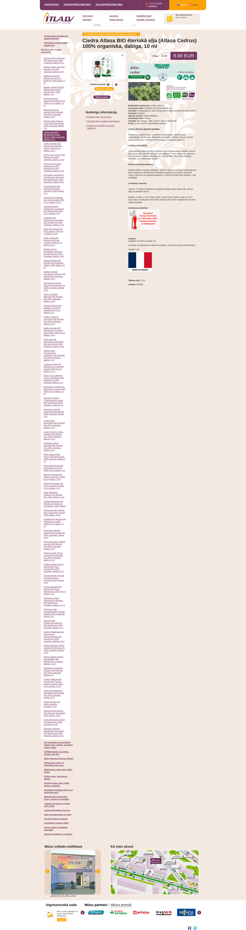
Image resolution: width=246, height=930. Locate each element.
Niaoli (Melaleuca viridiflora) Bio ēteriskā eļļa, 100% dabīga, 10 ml (54, 494)
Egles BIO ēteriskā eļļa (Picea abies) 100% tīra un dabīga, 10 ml (53, 231)
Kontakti (87, 19)
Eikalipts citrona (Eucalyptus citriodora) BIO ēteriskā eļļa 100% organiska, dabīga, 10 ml (54, 252)
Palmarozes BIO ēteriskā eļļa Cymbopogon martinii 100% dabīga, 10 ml (54, 512)
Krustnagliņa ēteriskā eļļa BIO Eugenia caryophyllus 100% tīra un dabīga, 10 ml (54, 390)
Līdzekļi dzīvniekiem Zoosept (57, 810)
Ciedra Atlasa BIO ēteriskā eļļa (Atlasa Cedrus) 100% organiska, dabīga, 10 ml (54, 136)
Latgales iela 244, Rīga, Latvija (63, 896)
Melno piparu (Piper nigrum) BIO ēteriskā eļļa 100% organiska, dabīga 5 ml (54, 458)
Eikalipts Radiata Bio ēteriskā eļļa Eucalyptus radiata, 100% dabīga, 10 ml (54, 264)
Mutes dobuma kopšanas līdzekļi (58, 759)
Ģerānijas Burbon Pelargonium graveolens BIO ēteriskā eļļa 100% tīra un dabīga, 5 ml (54, 210)
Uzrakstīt (61, 920)
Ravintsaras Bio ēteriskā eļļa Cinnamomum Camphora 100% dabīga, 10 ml (54, 579)
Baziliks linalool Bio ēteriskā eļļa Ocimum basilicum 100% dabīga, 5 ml (54, 79)
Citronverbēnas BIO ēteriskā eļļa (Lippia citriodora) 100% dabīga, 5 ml (54, 190)
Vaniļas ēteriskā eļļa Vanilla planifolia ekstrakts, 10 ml (52, 704)
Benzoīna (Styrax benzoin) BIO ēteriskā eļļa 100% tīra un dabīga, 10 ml (54, 102)
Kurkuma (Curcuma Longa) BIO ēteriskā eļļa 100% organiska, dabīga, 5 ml (54, 413)
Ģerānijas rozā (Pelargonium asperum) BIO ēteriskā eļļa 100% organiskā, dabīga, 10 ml (54, 221)
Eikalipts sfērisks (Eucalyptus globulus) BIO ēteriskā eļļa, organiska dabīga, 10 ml (54, 275)
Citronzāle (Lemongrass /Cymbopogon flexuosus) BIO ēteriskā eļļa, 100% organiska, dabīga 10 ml (54, 178)
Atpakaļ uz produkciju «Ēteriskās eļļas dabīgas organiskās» (112, 34)
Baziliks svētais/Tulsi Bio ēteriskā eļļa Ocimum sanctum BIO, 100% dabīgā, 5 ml (54, 90)
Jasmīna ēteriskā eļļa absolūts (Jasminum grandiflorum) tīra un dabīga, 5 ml (52, 309)
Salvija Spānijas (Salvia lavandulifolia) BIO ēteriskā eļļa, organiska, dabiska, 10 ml (53, 660)
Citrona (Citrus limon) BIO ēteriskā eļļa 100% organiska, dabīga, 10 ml (54, 157)
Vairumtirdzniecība (77, 4)
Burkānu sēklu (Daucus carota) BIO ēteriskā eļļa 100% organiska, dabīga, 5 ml (54, 124)
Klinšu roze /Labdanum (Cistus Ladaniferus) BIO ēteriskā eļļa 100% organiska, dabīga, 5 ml (54, 379)
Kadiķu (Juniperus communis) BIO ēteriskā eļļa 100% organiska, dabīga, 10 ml (54, 320)
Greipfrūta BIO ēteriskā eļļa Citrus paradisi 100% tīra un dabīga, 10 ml (54, 200)
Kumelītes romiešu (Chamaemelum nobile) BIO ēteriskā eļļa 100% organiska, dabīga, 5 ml (53, 401)
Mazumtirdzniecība (109, 4)
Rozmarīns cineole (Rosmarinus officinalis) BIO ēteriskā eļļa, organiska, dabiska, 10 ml (54, 601)
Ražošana (52, 4)
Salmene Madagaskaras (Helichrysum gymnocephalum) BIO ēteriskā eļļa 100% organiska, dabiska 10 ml (54, 636)
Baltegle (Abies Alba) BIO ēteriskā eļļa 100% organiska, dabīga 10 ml (54, 69)
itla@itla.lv (153, 6)
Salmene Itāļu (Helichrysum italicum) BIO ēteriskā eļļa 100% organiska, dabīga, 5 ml (53, 624)
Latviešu (195, 5)
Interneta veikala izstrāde (55, 928)
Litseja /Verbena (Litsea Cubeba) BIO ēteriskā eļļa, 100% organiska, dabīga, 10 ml (53, 435)
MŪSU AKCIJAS (116, 19)
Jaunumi (114, 16)
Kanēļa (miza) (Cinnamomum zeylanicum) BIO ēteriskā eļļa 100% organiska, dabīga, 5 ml (54, 355)
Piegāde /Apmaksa (145, 19)
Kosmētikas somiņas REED (56, 823)
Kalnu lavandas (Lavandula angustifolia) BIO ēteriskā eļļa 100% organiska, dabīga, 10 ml (54, 343)
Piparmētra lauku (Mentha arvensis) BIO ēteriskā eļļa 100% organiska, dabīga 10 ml (54, 545)
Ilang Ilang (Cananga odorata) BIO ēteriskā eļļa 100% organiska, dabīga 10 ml (54, 286)
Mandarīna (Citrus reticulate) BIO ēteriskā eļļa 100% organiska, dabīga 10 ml (53, 446)
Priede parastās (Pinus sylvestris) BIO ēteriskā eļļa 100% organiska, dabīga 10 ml (53, 556)
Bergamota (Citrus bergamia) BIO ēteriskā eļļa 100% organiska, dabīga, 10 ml (53, 113)
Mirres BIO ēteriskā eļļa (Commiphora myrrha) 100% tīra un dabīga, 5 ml (54, 468)
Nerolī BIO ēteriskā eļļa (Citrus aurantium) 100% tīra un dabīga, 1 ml (54, 486)
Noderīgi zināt (144, 16)
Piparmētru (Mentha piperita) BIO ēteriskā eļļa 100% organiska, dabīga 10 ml (54, 534)
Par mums (88, 16)
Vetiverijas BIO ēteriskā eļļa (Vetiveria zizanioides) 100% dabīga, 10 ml (54, 713)
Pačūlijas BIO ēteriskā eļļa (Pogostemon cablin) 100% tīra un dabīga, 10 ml (54, 522)
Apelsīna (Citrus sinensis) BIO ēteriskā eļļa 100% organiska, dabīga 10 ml (54, 60)
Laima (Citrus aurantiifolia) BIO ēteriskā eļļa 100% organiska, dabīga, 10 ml (54, 424)
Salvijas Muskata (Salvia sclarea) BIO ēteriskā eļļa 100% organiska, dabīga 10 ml (54, 649)
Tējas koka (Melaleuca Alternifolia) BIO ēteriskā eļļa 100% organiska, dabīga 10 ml (54, 694)
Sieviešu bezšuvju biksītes (56, 819)
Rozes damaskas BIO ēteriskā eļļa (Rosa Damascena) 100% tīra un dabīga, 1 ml (54, 590)
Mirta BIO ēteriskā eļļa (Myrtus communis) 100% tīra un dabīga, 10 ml (54, 477)
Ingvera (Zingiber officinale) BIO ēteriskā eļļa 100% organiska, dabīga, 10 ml (53, 298)
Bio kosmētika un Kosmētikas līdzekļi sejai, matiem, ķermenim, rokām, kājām (58, 745)
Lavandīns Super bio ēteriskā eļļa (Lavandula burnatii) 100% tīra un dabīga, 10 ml (54, 368)
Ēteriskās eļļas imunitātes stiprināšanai (103, 121)
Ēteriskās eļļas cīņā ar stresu (99, 116)
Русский (183, 5)
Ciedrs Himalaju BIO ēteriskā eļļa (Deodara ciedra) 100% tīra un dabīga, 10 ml (53, 147)
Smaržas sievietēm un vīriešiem (58, 834)
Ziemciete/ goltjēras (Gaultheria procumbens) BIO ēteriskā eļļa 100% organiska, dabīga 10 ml (54, 732)
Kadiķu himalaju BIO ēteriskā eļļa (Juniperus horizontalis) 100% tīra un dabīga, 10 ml (54, 331)
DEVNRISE (70, 928)
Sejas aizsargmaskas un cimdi (57, 815)
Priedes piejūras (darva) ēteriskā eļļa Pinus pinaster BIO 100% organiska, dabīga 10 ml (54, 568)
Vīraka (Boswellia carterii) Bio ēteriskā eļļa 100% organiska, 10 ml (54, 722)
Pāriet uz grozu (102, 96)
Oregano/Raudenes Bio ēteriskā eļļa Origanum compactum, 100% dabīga (54, 503)
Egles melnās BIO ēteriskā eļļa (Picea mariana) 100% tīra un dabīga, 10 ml (53, 241)
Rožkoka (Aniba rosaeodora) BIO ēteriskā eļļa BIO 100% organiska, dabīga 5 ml (54, 613)
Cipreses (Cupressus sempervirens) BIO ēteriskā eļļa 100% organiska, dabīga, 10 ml (54, 167)
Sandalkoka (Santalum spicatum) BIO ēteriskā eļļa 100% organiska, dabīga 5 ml (53, 671)
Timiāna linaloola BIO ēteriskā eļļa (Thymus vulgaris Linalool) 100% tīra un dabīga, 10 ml (53, 683)
